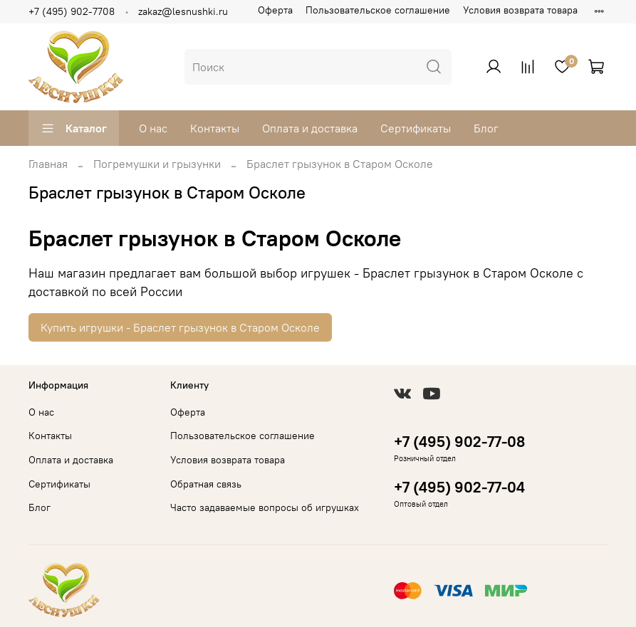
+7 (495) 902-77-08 (459, 441)
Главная (48, 164)
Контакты (214, 128)
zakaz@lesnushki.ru (183, 11)
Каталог (74, 128)
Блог (486, 128)
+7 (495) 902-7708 (71, 11)
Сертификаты (415, 128)
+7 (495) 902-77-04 (459, 487)
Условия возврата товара (520, 10)
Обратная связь (205, 484)
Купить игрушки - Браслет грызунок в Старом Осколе (180, 327)
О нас (153, 128)
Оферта (275, 10)
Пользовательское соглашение (378, 10)
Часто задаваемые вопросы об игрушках (264, 507)
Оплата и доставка (310, 128)
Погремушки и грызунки (157, 164)
